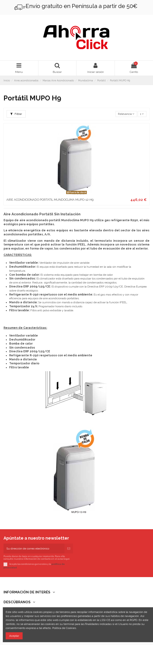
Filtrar (16, 114)
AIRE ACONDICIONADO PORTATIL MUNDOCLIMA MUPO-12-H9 (49, 199)
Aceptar (14, 635)
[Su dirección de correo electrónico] (34, 548)
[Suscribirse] (68, 548)
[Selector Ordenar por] (126, 114)
